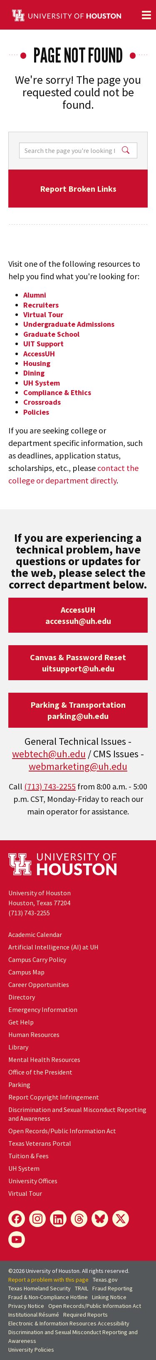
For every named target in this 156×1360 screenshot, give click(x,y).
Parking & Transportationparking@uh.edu (78, 710)
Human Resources (33, 1034)
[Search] (69, 150)
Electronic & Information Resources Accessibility (68, 1323)
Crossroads (42, 402)
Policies (36, 412)
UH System (41, 383)
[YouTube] (16, 1239)
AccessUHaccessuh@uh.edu (78, 615)
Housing (36, 363)
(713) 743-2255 (50, 786)
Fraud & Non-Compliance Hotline (48, 1297)
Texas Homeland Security (39, 1288)
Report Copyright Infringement (53, 1097)
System (24, 1168)
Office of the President (40, 1072)
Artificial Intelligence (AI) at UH (53, 947)
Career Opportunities (38, 984)
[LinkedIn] (58, 1218)
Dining (34, 373)
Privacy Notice (26, 1306)
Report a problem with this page (48, 1279)
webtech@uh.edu (49, 753)
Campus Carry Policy (37, 959)
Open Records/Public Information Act (62, 1131)
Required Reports (85, 1314)
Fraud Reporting (112, 1288)
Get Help (21, 1022)
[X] (120, 1218)
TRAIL (81, 1288)
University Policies (31, 1349)
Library (18, 1047)
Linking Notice (109, 1297)
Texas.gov (105, 1279)
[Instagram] (37, 1218)
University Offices (32, 1181)
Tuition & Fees (28, 1156)
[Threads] (79, 1218)
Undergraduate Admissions (68, 324)
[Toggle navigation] (146, 15)
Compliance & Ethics (57, 392)
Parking (19, 1084)
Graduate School (51, 334)
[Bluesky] (100, 1218)
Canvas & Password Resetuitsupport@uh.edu (78, 663)
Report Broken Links (78, 188)
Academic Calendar (35, 934)
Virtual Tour (43, 314)
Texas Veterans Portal (39, 1143)
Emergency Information (42, 1009)
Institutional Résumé (33, 1314)
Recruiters (41, 305)
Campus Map (26, 972)
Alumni (34, 295)
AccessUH (39, 353)
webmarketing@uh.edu (78, 766)
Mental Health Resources (44, 1059)
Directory (21, 997)
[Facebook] (16, 1218)
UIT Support (43, 343)
